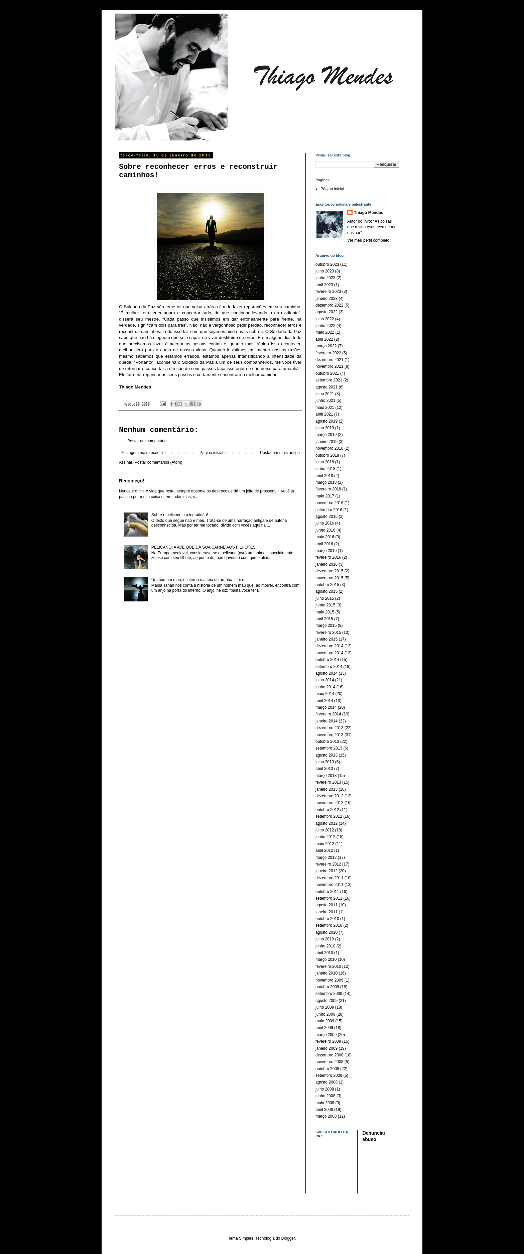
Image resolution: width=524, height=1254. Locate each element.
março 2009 (326, 1034)
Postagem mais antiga (280, 452)
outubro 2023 (327, 264)
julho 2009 (324, 1007)
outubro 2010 (327, 918)
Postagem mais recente (142, 452)
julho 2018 (324, 462)
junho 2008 (325, 1096)
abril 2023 (324, 284)
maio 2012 (324, 843)
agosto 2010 (326, 932)
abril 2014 (324, 700)
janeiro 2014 (326, 721)
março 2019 (326, 434)
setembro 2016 (328, 509)
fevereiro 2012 (328, 864)
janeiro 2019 (326, 441)
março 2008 (326, 1116)
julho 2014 (324, 680)
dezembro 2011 (329, 878)
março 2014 (326, 707)
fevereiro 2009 (328, 1041)
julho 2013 (324, 762)
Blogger (288, 1238)
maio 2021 (324, 407)
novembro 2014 (329, 653)
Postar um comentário (146, 441)
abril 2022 (324, 339)
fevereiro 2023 (328, 291)
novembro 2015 (329, 578)
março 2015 (326, 625)
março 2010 (326, 959)
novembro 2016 (329, 502)
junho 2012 (325, 836)
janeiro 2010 (326, 973)
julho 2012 (324, 830)
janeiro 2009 (326, 1048)
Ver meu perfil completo (368, 240)
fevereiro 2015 (328, 632)
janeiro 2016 (326, 564)
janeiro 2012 (326, 871)
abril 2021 (324, 414)
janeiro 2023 (326, 298)
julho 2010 (324, 939)
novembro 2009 (329, 980)
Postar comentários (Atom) (158, 462)
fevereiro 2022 (328, 353)
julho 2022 (324, 319)
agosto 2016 (326, 516)
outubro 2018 (327, 455)
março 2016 (326, 550)
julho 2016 (324, 523)
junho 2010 (325, 946)
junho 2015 (325, 605)
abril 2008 (324, 1109)
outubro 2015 (327, 584)
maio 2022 (324, 332)
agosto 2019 (326, 421)
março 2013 (326, 775)
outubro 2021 (327, 373)
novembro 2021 (329, 366)
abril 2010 (324, 952)
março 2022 (326, 346)
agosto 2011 (326, 905)
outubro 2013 (327, 741)
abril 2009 (324, 1027)
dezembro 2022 (329, 305)
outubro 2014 (327, 659)
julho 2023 (324, 271)
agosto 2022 (326, 312)
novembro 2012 (329, 802)
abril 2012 (324, 850)
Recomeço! (131, 480)
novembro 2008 (329, 1061)
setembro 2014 (328, 666)
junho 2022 (325, 325)
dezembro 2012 (329, 796)
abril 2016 (324, 544)
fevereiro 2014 (328, 714)
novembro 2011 (329, 884)
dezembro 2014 (329, 646)
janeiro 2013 (326, 789)
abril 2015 (324, 618)
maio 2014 (324, 693)
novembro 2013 (329, 734)
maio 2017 (324, 496)
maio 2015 (324, 612)
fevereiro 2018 (328, 489)
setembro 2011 (328, 898)
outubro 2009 (327, 987)
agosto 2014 (326, 673)
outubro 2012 (327, 809)
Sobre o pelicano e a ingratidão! (179, 514)
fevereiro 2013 (328, 782)
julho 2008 (324, 1089)
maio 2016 (324, 537)
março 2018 (326, 482)
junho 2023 (325, 277)
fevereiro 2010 (328, 966)
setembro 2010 (328, 925)
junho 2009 (325, 1014)
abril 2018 (324, 475)
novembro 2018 (329, 448)
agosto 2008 (326, 1082)
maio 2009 (324, 1021)
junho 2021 (325, 400)
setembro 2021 (328, 380)
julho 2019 (324, 428)
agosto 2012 (326, 823)
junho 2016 (325, 530)
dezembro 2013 (329, 727)
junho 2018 (325, 468)
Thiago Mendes (368, 212)
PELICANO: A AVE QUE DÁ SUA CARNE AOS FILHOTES (203, 547)
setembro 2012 (328, 816)
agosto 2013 (326, 755)
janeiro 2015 (326, 639)
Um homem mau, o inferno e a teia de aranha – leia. (197, 579)
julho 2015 (324, 598)
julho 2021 (324, 393)
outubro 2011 (327, 891)
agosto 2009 (326, 1000)
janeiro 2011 (326, 912)
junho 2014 (325, 687)
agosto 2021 (326, 387)
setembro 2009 (328, 993)
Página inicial (211, 452)
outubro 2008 (327, 1068)
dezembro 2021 (329, 359)
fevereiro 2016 (328, 557)
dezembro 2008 (329, 1055)
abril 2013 (324, 768)
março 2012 (326, 857)
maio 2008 (324, 1103)
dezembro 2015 (329, 571)
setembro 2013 (328, 748)
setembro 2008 (328, 1075)
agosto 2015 (326, 591)
